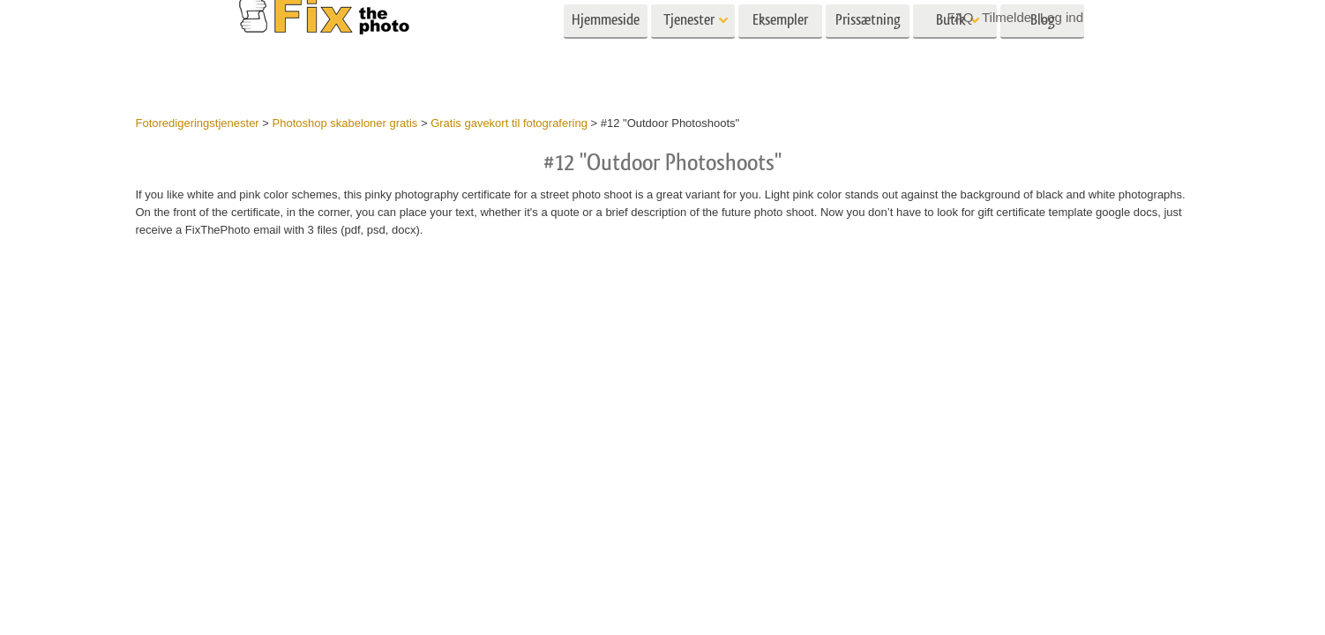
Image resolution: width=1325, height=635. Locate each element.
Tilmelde (1006, 17)
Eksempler (780, 50)
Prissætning (868, 50)
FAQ (960, 17)
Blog (1042, 50)
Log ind (1061, 17)
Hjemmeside (606, 50)
